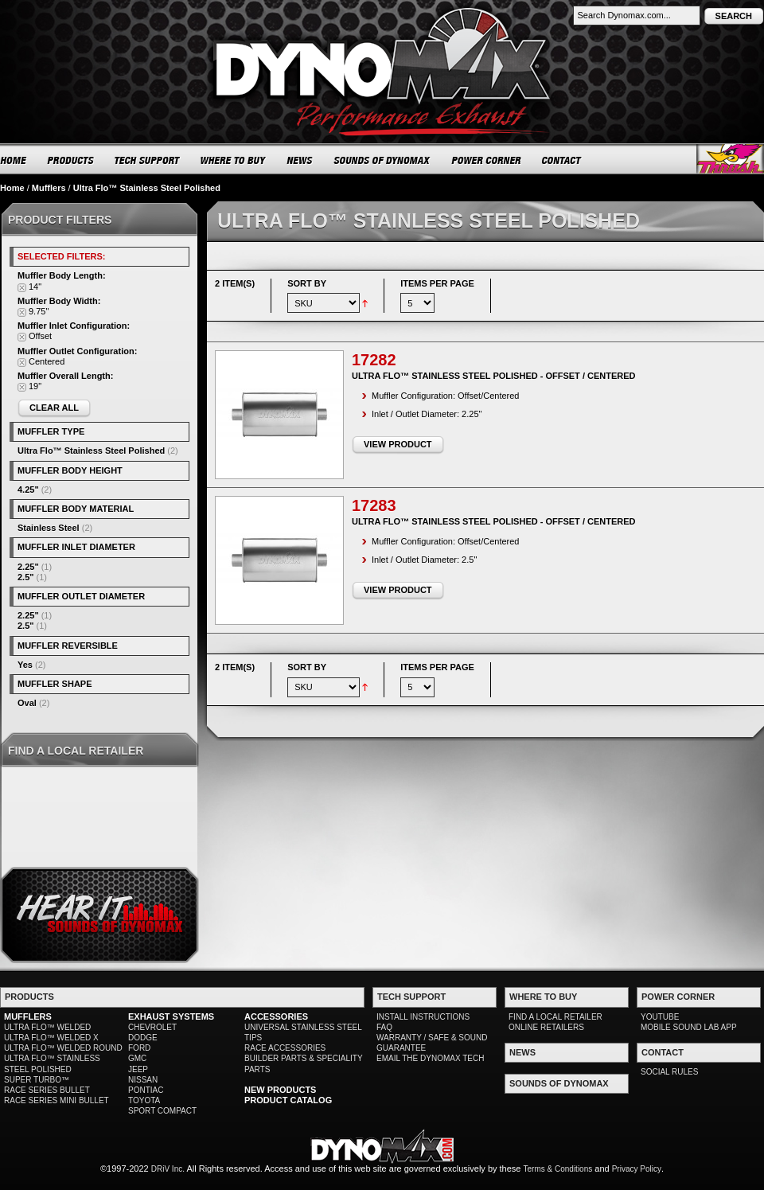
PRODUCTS (71, 160)
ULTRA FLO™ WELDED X (51, 1037)
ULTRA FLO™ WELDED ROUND (63, 1048)
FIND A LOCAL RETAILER (555, 1016)
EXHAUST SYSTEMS (171, 1016)
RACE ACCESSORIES (284, 1048)
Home (12, 188)
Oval (27, 703)
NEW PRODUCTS (280, 1089)
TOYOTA (144, 1100)
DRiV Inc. (168, 1169)
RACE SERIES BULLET (47, 1090)
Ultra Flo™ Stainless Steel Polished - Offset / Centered (494, 375)
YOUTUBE (660, 1016)
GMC (137, 1058)
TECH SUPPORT (148, 160)
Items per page (437, 283)
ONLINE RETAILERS (546, 1027)
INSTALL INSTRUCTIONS (423, 1016)
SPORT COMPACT (162, 1110)
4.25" (28, 489)
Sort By (306, 283)
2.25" (28, 567)
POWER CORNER (486, 160)
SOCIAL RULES (669, 1071)
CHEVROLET (152, 1027)
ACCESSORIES (276, 1016)
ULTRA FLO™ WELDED (47, 1027)
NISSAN (143, 1079)
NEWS (300, 160)
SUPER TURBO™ (36, 1079)
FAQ (384, 1027)
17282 (374, 360)
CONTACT (562, 160)
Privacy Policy (636, 1169)
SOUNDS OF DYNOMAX (382, 160)
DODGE (143, 1037)
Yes (25, 664)
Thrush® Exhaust (730, 159)
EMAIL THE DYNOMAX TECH (430, 1058)
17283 (374, 505)
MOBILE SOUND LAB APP (689, 1027)
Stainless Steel (49, 528)
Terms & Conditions (558, 1169)
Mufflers (49, 188)
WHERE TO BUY (234, 160)
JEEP (138, 1069)
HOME (13, 160)
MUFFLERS (28, 1016)
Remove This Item (22, 287)
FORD (139, 1048)
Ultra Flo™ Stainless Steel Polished (91, 450)
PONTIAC (145, 1090)
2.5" (26, 577)
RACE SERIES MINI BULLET (56, 1100)
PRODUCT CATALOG (288, 1100)
